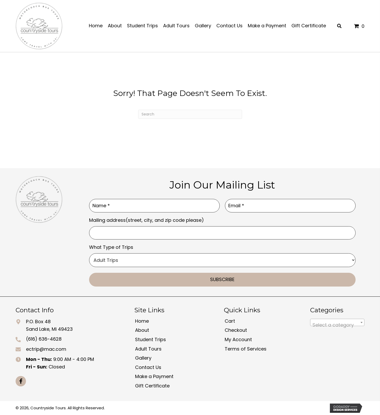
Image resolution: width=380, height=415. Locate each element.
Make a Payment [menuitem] (154, 376)
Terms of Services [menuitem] (245, 348)
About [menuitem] (142, 330)
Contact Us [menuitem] (148, 367)
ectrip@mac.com (46, 349)
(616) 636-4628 (44, 339)
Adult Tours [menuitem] (148, 348)
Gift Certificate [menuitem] (152, 385)
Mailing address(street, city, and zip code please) (146, 220)
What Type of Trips (111, 247)
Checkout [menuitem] (236, 330)
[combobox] (337, 322)
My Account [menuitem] (238, 339)
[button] (21, 381)
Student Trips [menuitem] (150, 339)
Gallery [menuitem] (143, 358)
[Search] (190, 114)
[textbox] (337, 325)
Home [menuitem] (142, 320)
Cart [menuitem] (230, 320)
